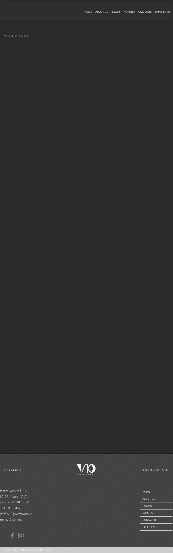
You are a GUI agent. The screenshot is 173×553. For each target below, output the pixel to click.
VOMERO (147, 512)
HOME (146, 491)
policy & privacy (11, 520)
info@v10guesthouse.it (16, 514)
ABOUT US (148, 498)
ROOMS (147, 505)
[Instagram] (21, 535)
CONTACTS (149, 520)
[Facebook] (12, 535)
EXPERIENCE (150, 527)
